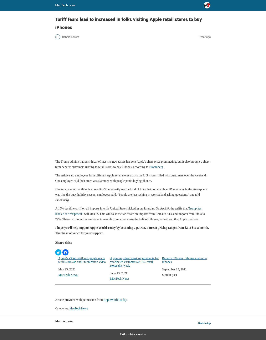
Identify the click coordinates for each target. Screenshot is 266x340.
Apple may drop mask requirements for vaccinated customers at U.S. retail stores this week (134, 262)
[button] (58, 252)
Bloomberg (156, 167)
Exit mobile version (133, 334)
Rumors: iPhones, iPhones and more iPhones (184, 260)
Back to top (204, 323)
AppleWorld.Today (115, 299)
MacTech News (68, 274)
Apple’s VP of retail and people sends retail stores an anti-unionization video (82, 260)
